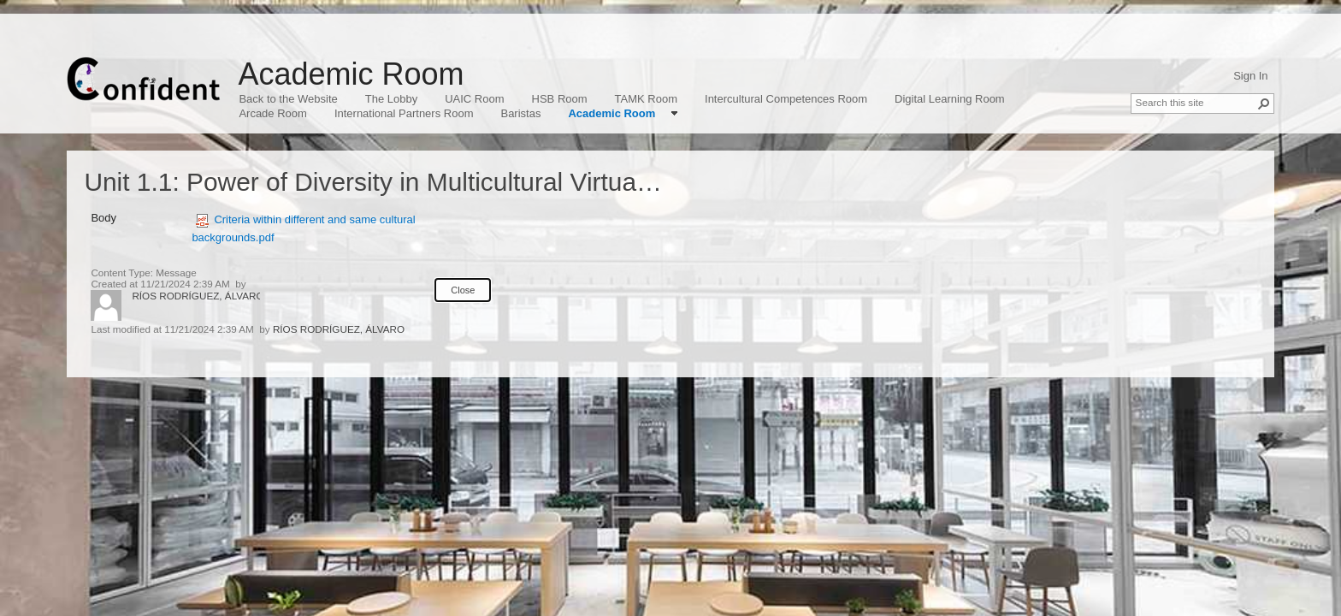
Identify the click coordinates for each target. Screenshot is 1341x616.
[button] (1264, 103)
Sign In (1250, 75)
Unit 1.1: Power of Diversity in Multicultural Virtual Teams (404, 182)
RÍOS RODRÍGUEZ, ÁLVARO (197, 295)
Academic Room (351, 74)
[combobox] (1195, 102)
